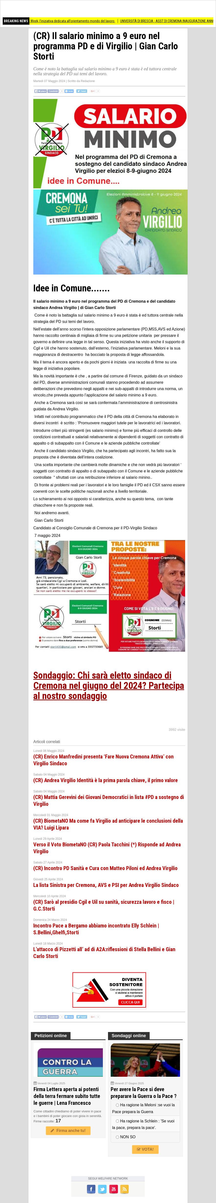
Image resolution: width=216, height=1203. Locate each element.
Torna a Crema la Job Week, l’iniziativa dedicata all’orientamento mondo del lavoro (62, 21)
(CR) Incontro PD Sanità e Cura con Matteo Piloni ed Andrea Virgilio (105, 868)
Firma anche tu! (68, 1130)
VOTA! (145, 1149)
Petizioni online (51, 1035)
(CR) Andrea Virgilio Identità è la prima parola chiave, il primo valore (105, 780)
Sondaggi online (129, 1035)
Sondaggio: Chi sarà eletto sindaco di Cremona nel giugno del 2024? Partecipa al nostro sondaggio (108, 685)
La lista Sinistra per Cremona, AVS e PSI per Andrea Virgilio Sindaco (106, 885)
